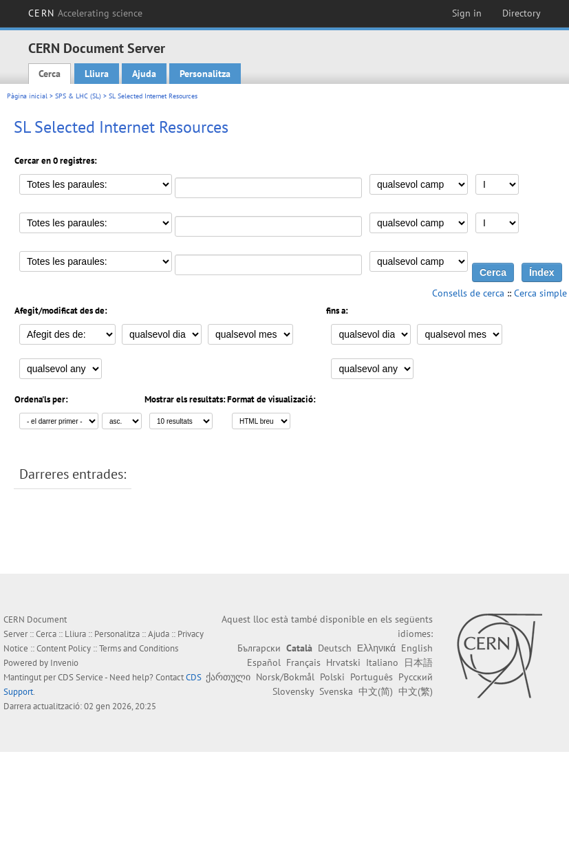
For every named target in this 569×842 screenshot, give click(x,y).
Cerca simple (540, 293)
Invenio (64, 663)
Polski (332, 677)
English (417, 648)
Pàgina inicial (27, 95)
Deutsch (335, 648)
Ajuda (144, 73)
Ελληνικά (376, 648)
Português (371, 677)
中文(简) (375, 691)
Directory (521, 13)
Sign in (467, 13)
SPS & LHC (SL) (78, 95)
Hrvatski (343, 662)
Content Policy (63, 648)
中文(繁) (415, 691)
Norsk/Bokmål (285, 677)
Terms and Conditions (138, 648)
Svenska (336, 691)
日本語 (418, 662)
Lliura (97, 73)
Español (264, 662)
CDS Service (80, 677)
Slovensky (293, 691)
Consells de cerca (468, 293)
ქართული (228, 677)
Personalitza (205, 73)
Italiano (382, 662)
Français (303, 662)
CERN (85, 13)
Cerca (50, 73)
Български (259, 648)
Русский (415, 677)
